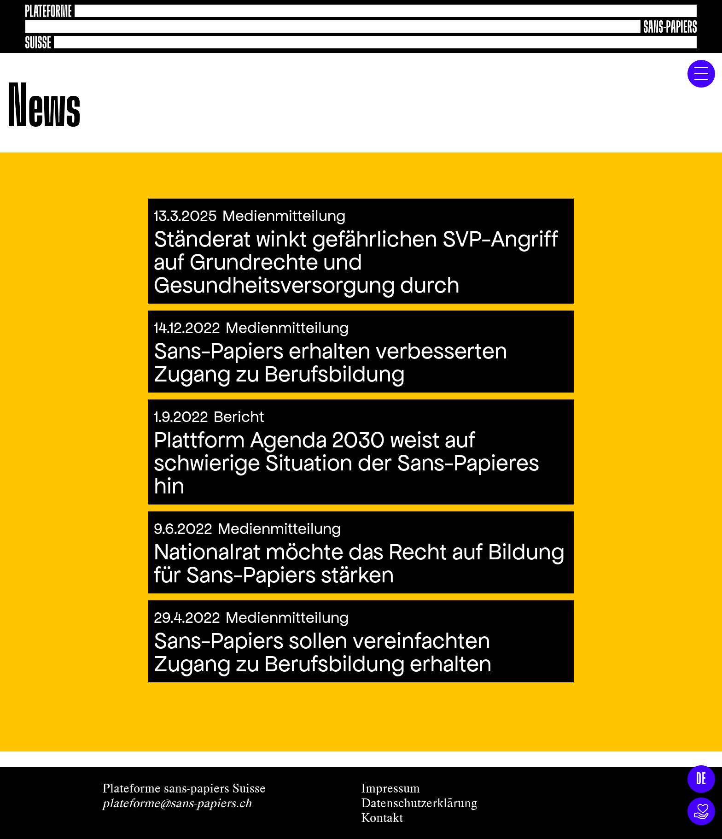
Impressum (390, 788)
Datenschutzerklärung (419, 803)
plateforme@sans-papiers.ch (176, 803)
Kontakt (382, 817)
